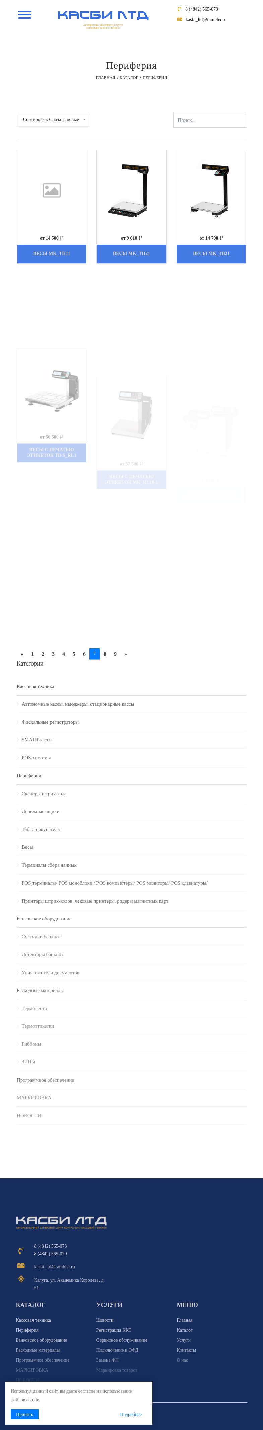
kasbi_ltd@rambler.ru (206, 19)
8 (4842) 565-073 (201, 9)
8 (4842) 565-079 (50, 1253)
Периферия (27, 1330)
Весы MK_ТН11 (51, 253)
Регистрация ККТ (114, 1330)
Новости (105, 1320)
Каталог (129, 77)
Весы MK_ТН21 (131, 253)
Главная (105, 77)
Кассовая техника (35, 686)
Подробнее (131, 1414)
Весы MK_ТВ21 (211, 253)
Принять (24, 1414)
